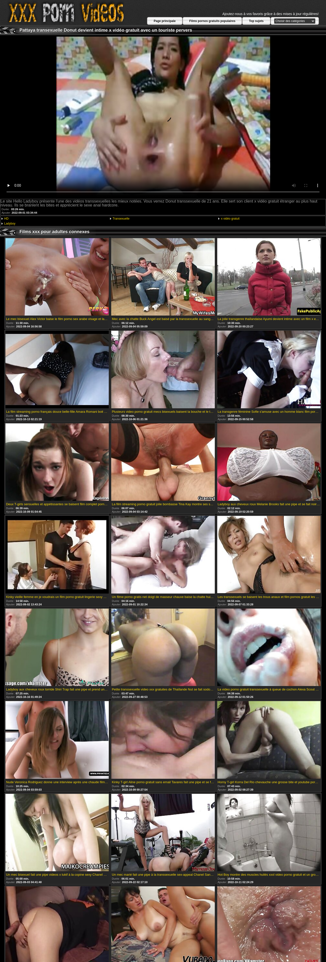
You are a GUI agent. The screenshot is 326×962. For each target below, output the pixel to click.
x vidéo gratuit (230, 218)
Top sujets (256, 21)
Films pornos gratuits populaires (212, 21)
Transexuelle (121, 218)
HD (6, 218)
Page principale (165, 21)
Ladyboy (9, 223)
